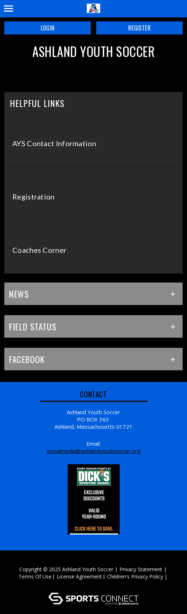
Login (48, 28)
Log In (94, 583)
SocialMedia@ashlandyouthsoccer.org (94, 450)
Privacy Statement (140, 569)
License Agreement (79, 576)
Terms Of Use (35, 576)
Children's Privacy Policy (135, 576)
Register (139, 28)
